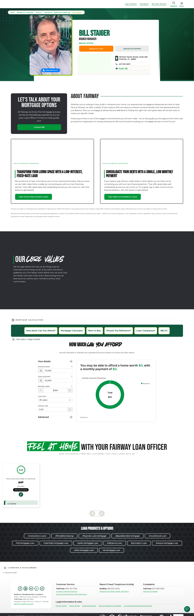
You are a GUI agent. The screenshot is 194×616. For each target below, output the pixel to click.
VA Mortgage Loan (111, 550)
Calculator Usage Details (28, 339)
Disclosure (84, 417)
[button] (41, 390)
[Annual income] (58, 370)
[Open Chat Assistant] (187, 609)
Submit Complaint (150, 591)
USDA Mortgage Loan (84, 550)
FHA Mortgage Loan (25, 543)
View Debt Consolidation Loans (122, 197)
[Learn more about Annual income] (72, 366)
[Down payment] (58, 380)
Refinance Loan (114, 543)
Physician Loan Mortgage (94, 536)
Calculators (144, 4)
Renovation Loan (139, 543)
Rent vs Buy (94, 330)
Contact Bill (39, 127)
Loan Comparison (145, 330)
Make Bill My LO (52, 70)
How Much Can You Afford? (40, 330)
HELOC (164, 330)
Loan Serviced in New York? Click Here (71, 594)
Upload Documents (132, 49)
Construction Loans (37, 536)
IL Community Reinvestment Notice (138, 606)
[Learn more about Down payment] (72, 376)
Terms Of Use (74, 606)
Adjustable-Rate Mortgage (127, 536)
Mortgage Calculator (72, 330)
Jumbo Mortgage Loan (87, 543)
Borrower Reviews (159, 4)
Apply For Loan (96, 49)
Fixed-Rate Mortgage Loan (56, 543)
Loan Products (131, 4)
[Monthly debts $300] (55, 390)
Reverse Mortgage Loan (167, 543)
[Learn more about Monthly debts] (72, 386)
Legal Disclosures (89, 606)
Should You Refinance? (118, 330)
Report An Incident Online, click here (114, 591)
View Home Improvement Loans (33, 197)
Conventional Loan (157, 536)
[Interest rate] (52, 409)
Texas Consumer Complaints (110, 606)
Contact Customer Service (66, 591)
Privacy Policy (61, 606)
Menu (181, 6)
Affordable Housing (64, 536)
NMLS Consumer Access (23, 604)
